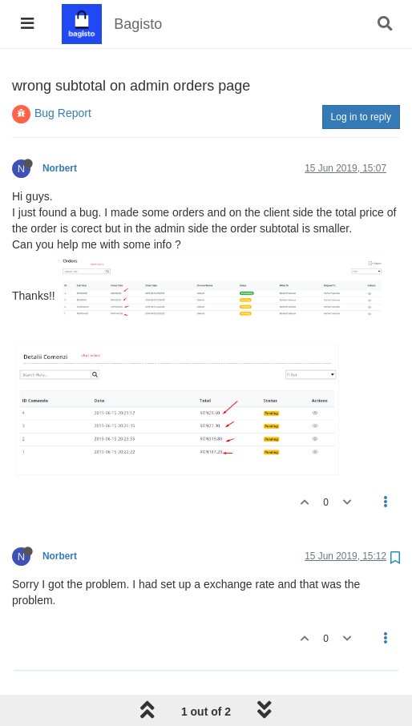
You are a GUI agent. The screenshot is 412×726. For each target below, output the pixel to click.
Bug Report (62, 113)
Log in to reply (361, 117)
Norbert (59, 168)
